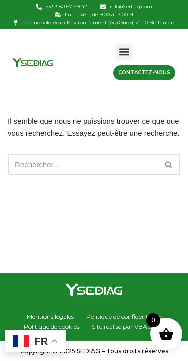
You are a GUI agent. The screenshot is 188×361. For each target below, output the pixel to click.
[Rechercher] (83, 164)
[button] (124, 52)
